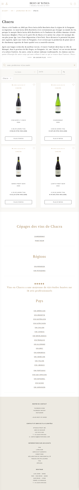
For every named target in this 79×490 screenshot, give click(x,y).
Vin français (39, 340)
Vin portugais (39, 370)
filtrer (18, 72)
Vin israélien (39, 357)
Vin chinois (39, 332)
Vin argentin (39, 315)
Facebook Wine (39, 408)
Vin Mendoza (39, 266)
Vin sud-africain (39, 374)
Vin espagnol (39, 379)
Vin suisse (39, 383)
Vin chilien (39, 327)
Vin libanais (39, 365)
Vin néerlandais (39, 336)
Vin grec (39, 348)
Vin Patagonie (39, 270)
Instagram (39, 412)
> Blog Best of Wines (39, 417)
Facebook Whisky (39, 410)
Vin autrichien (39, 323)
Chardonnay (39, 236)
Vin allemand (39, 344)
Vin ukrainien (39, 387)
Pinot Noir (39, 240)
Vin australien (39, 319)
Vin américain (39, 311)
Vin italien (39, 361)
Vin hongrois (39, 352)
